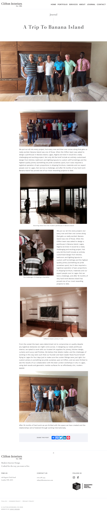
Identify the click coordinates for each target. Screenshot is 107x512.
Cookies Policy (14, 501)
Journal (91, 4)
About (82, 4)
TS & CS (4, 501)
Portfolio (63, 4)
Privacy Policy (28, 501)
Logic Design (15, 509)
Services (73, 4)
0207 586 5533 (41, 477)
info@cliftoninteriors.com (45, 480)
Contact (101, 4)
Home (53, 4)
